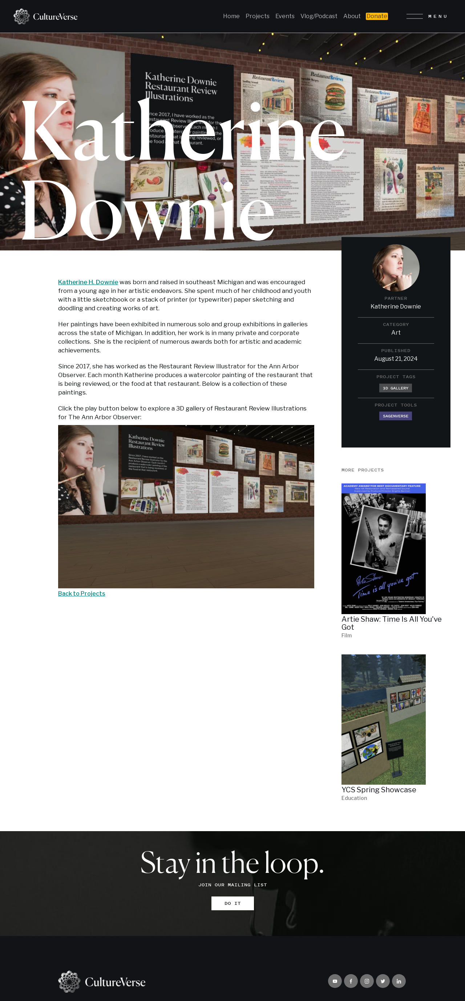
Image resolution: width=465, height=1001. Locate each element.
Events (285, 16)
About (352, 16)
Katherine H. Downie (88, 282)
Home (231, 16)
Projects (258, 16)
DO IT (233, 905)
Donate (377, 16)
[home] (42, 16)
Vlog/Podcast (318, 16)
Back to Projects (81, 593)
